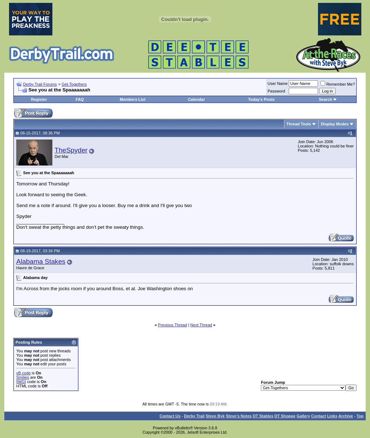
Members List (132, 99)
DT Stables (263, 416)
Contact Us (169, 416)
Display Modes (335, 124)
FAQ (80, 99)
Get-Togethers (74, 84)
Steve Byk (215, 416)
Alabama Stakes (40, 261)
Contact (318, 416)
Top (360, 416)
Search (325, 99)
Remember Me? (337, 84)
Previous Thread (172, 325)
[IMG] (21, 381)
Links (332, 416)
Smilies (22, 377)
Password (276, 91)
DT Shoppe (285, 416)
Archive (346, 416)
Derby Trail (194, 416)
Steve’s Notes (239, 416)
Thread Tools (299, 124)
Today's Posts (261, 99)
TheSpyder (71, 150)
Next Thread (201, 325)
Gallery (303, 416)
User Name (278, 83)
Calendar (196, 99)
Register (39, 99)
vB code (23, 373)
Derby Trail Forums (40, 84)
